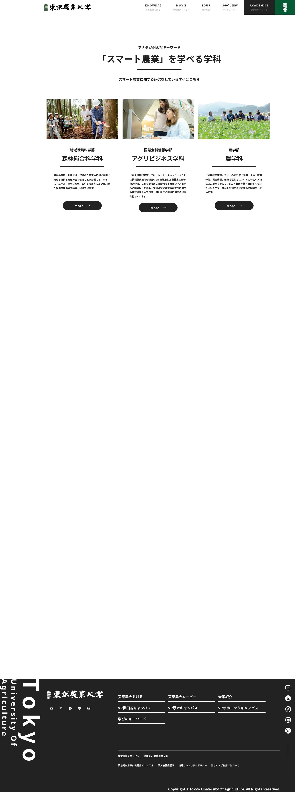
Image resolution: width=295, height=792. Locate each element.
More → (82, 205)
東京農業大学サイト (128, 756)
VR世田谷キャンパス (134, 707)
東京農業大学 (66, 7)
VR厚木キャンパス (183, 707)
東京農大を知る (130, 696)
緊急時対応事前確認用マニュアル (135, 765)
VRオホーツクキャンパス (238, 707)
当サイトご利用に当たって (225, 765)
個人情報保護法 (166, 765)
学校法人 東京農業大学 (156, 756)
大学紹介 (225, 696)
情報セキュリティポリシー (193, 765)
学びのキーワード (132, 718)
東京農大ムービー (182, 696)
